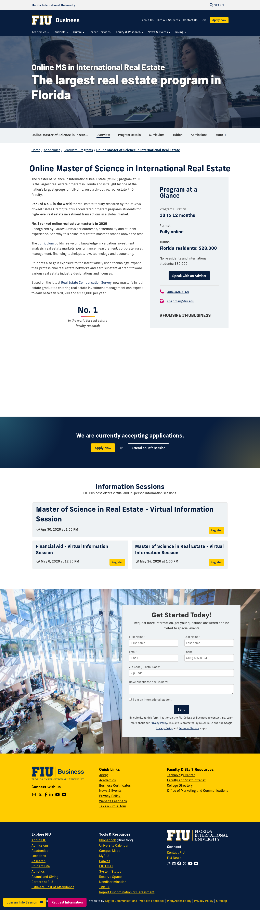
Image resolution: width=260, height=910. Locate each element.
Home (35, 150)
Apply (103, 775)
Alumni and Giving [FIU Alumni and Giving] (44, 877)
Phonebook (107, 840)
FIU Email (106, 866)
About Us (148, 20)
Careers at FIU (42, 882)
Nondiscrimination (112, 882)
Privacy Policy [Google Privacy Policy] (164, 728)
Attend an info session (148, 448)
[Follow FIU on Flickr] (196, 863)
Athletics (38, 871)
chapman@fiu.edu (180, 301)
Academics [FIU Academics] (39, 851)
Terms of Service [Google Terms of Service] (189, 728)
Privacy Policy (159, 722)
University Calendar (114, 845)
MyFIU (104, 856)
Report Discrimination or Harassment (126, 892)
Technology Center (181, 775)
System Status (110, 871)
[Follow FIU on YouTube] (191, 863)
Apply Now (103, 448)
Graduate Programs (78, 150)
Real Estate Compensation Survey (86, 282)
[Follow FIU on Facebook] (180, 863)
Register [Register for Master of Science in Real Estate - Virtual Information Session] (216, 530)
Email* (133, 652)
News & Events (110, 790)
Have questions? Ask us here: (148, 682)
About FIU (38, 840)
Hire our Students (168, 20)
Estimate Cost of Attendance (52, 887)
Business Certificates (115, 785)
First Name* (137, 637)
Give (204, 20)
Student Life (40, 866)
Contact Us (190, 20)
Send (181, 709)
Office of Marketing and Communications (197, 790)
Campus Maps (109, 851)
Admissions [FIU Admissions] (40, 845)
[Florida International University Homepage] (53, 5)
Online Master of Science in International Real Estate (62, 135)
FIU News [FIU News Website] (174, 858)
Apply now (219, 20)
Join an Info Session (25, 902)
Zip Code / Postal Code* (144, 667)
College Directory (180, 785)
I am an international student (150, 700)
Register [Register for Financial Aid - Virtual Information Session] (117, 562)
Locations (38, 856)
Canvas (104, 861)
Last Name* (192, 637)
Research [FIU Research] (38, 861)
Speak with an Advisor (189, 276)
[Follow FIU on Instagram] (169, 863)
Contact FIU (176, 852)
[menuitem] (40, 32)
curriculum (46, 243)
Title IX (104, 887)
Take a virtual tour (112, 806)
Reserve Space (110, 877)
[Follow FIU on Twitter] (185, 863)
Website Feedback (113, 801)
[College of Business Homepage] (55, 20)
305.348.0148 (178, 292)
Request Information (67, 902)
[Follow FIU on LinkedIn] (174, 863)
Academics (52, 150)
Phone (188, 652)
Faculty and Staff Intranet (186, 780)
